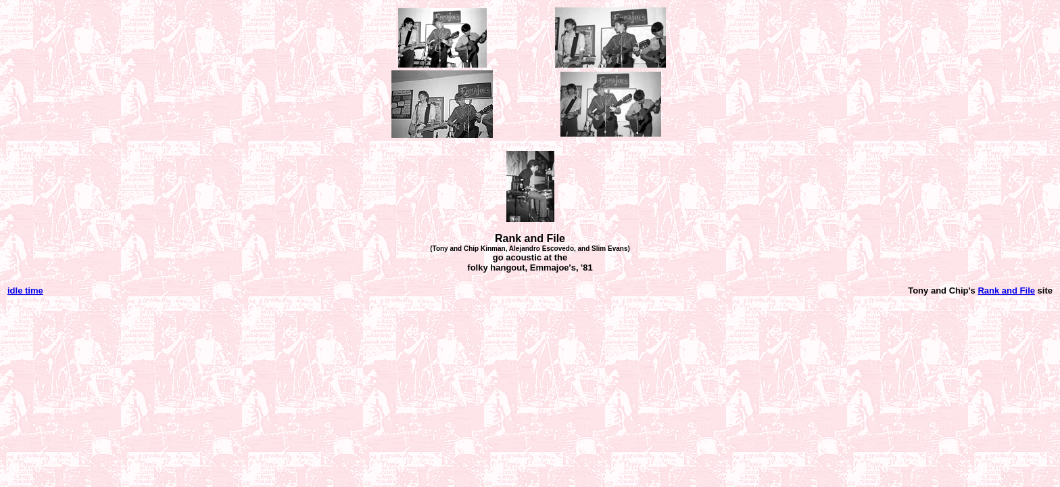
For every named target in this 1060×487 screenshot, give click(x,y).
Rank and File (1006, 290)
